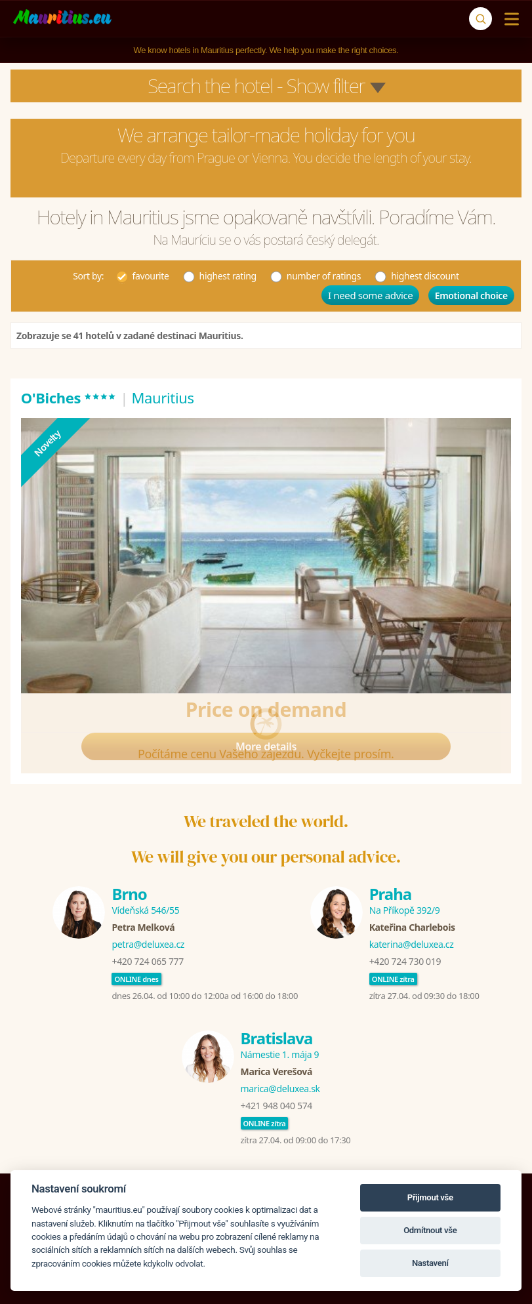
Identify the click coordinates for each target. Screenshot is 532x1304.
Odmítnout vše (430, 1230)
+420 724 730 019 (405, 961)
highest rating (219, 275)
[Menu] (509, 19)
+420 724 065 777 (147, 961)
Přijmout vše (430, 1197)
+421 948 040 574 (276, 1105)
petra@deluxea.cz (148, 944)
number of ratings (315, 275)
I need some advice (370, 295)
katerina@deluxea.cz (411, 944)
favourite (142, 275)
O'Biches (69, 397)
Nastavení (430, 1263)
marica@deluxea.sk (280, 1088)
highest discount (416, 275)
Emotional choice (471, 295)
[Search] (480, 18)
